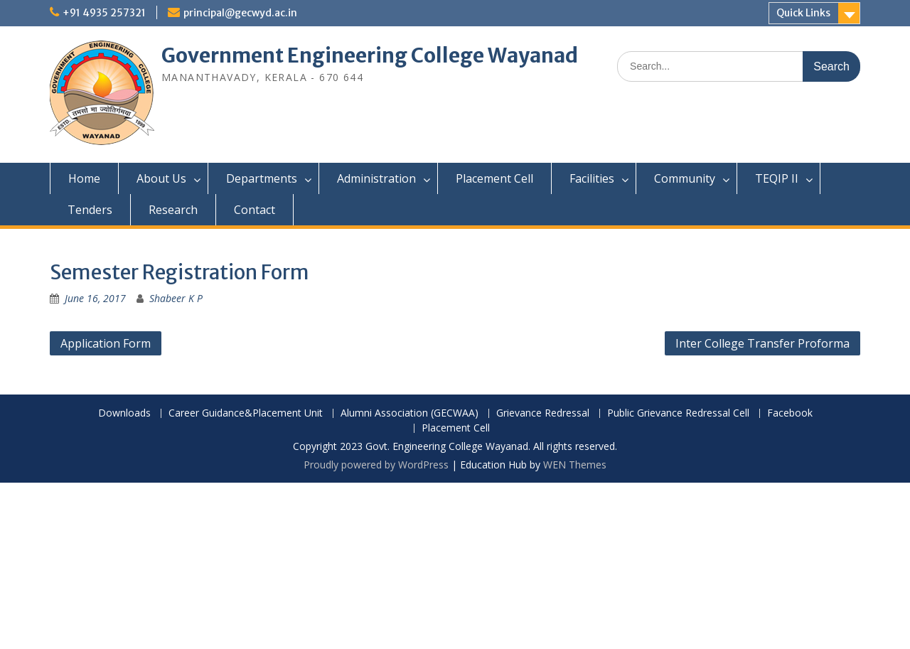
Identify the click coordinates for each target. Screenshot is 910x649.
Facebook (790, 413)
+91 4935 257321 (104, 12)
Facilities (591, 178)
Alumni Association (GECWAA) (409, 413)
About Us (161, 178)
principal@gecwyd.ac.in (240, 12)
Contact (254, 210)
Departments (261, 178)
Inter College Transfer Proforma (762, 343)
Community (684, 178)
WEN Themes (574, 464)
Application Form (105, 343)
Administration (376, 178)
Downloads (124, 413)
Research (173, 210)
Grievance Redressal (542, 413)
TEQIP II (776, 178)
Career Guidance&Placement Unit (245, 413)
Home (84, 178)
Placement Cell (494, 178)
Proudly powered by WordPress (376, 464)
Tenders (90, 210)
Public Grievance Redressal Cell (678, 413)
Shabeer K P (176, 298)
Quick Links (803, 12)
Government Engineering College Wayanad (369, 55)
